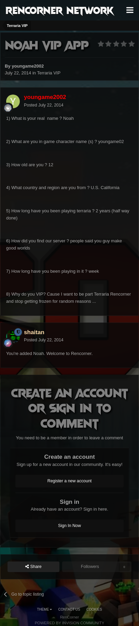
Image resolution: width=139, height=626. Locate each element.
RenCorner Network (59, 10)
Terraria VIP (48, 72)
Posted (44, 105)
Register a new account (69, 481)
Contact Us (69, 609)
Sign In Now (69, 525)
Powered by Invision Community (70, 623)
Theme (44, 609)
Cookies (94, 609)
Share (33, 567)
